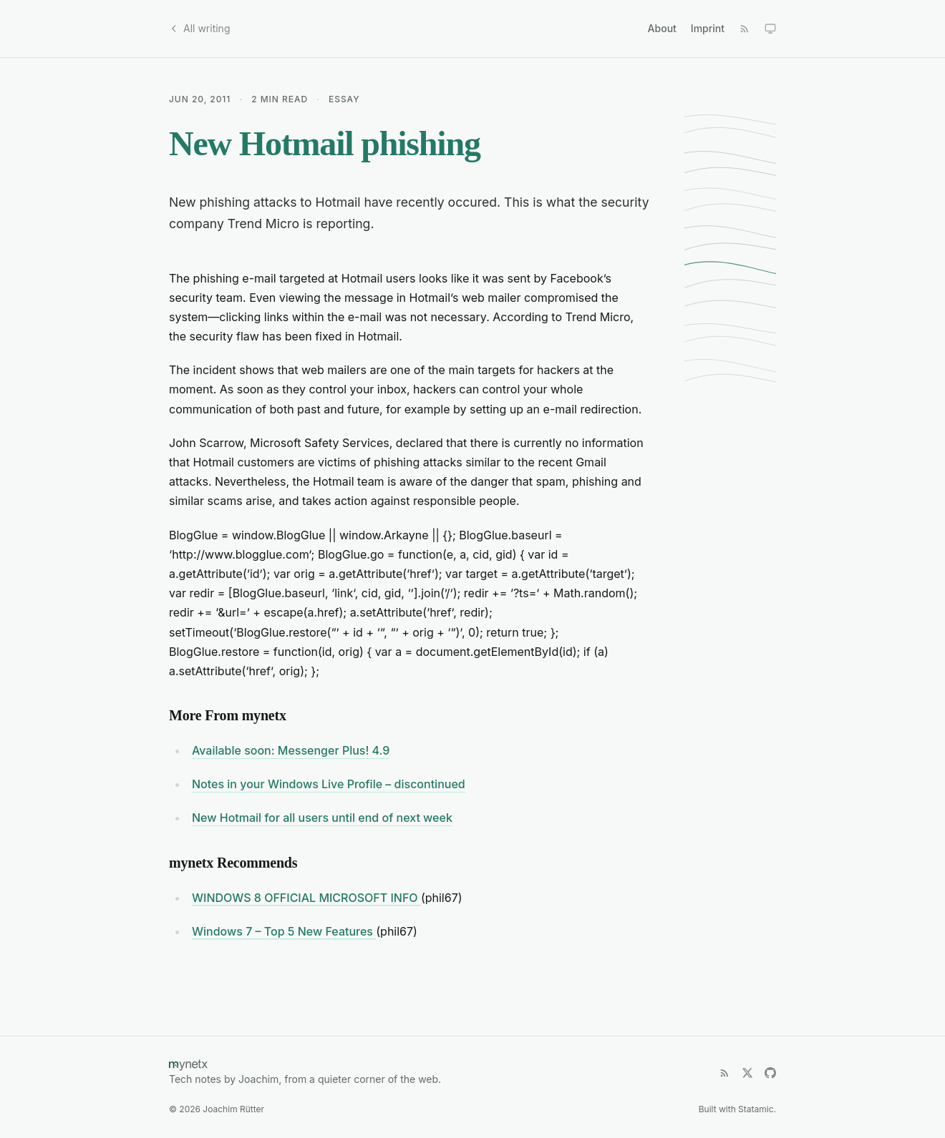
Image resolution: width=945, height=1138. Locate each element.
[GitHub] (770, 1073)
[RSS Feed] (744, 28)
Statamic (755, 1109)
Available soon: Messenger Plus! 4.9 (290, 750)
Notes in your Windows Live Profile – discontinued (328, 784)
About (662, 28)
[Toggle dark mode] (770, 28)
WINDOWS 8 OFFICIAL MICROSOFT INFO (306, 898)
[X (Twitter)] (747, 1073)
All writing (199, 28)
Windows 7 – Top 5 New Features (284, 931)
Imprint (707, 28)
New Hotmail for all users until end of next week (322, 817)
